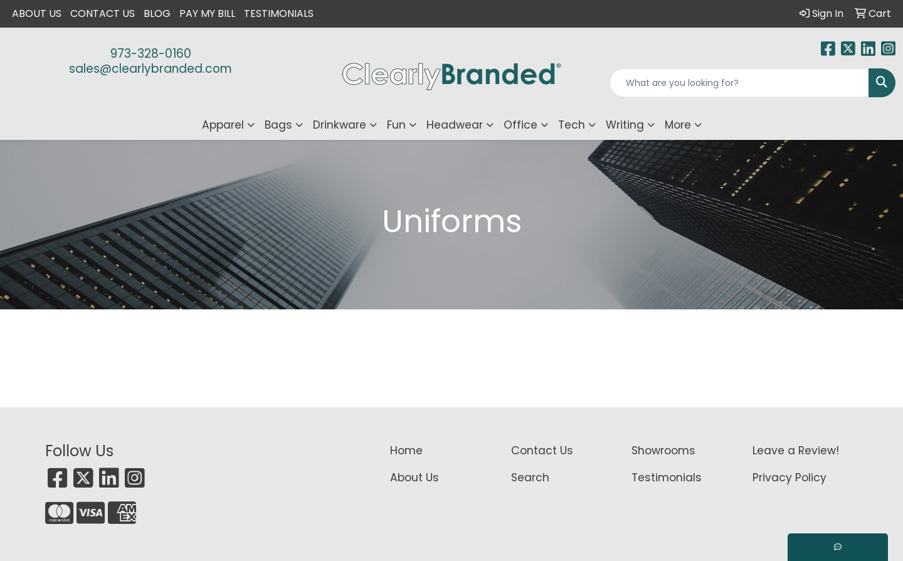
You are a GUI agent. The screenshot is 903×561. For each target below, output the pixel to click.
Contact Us (102, 13)
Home (406, 450)
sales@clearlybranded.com (150, 68)
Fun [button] (396, 124)
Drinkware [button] (339, 124)
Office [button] (520, 124)
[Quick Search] (739, 82)
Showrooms (663, 450)
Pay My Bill (207, 13)
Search (530, 477)
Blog (157, 13)
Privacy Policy (789, 477)
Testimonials (279, 13)
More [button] (678, 124)
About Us (36, 13)
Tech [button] (571, 124)
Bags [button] (278, 124)
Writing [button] (625, 124)
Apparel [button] (223, 124)
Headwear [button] (454, 124)
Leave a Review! (795, 450)
